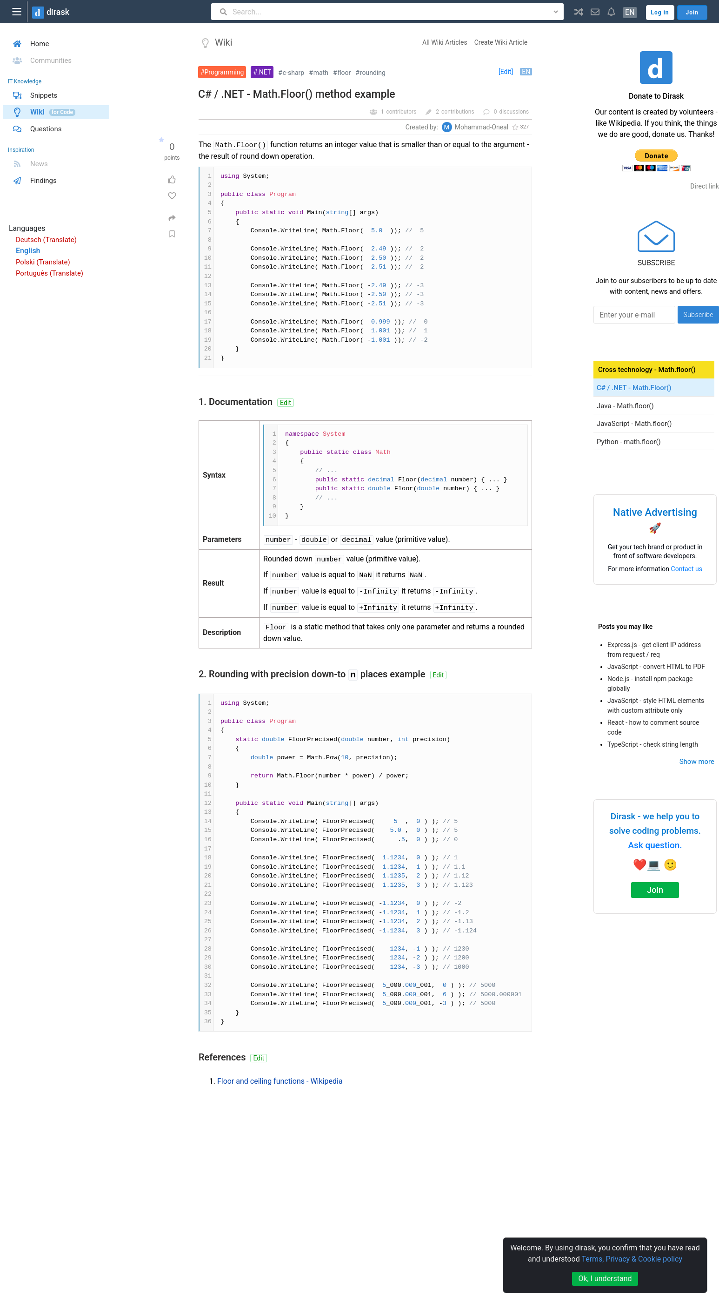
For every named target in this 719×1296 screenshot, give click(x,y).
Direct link (704, 186)
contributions (457, 111)
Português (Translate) (49, 273)
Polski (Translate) (43, 262)
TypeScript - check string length (652, 744)
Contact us (686, 569)
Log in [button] (660, 12)
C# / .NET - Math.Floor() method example (296, 94)
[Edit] (506, 71)
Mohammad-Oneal (481, 127)
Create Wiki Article (500, 42)
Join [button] (692, 12)
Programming (224, 72)
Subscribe (698, 314)
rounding (373, 72)
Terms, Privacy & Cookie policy (631, 1259)
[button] (578, 12)
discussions (514, 111)
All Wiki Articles (444, 42)
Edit (285, 402)
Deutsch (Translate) (46, 240)
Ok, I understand (605, 1278)
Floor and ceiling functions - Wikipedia (280, 1081)
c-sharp (293, 72)
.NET (264, 72)
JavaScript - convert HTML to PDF (656, 666)
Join (655, 890)
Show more (696, 761)
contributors (401, 111)
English (28, 250)
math (320, 72)
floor (344, 72)
